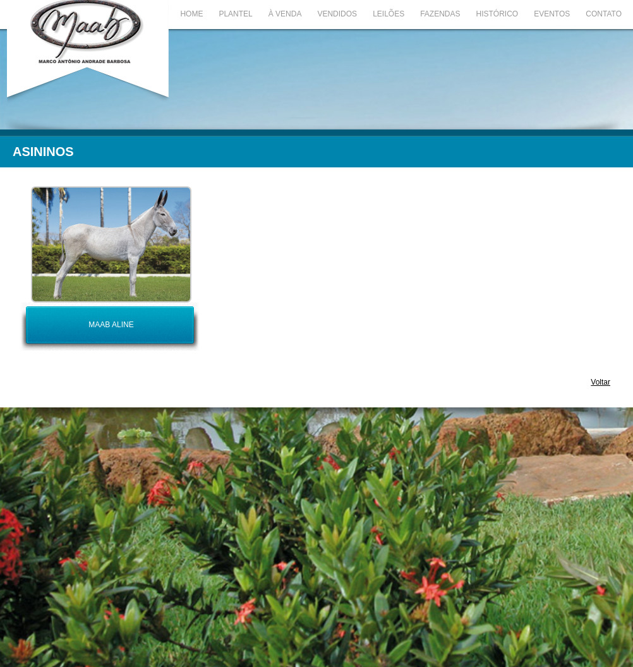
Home (191, 13)
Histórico (497, 13)
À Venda (285, 13)
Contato (604, 13)
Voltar (600, 382)
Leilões (388, 13)
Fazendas (440, 13)
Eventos (552, 13)
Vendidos (337, 13)
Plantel (235, 13)
